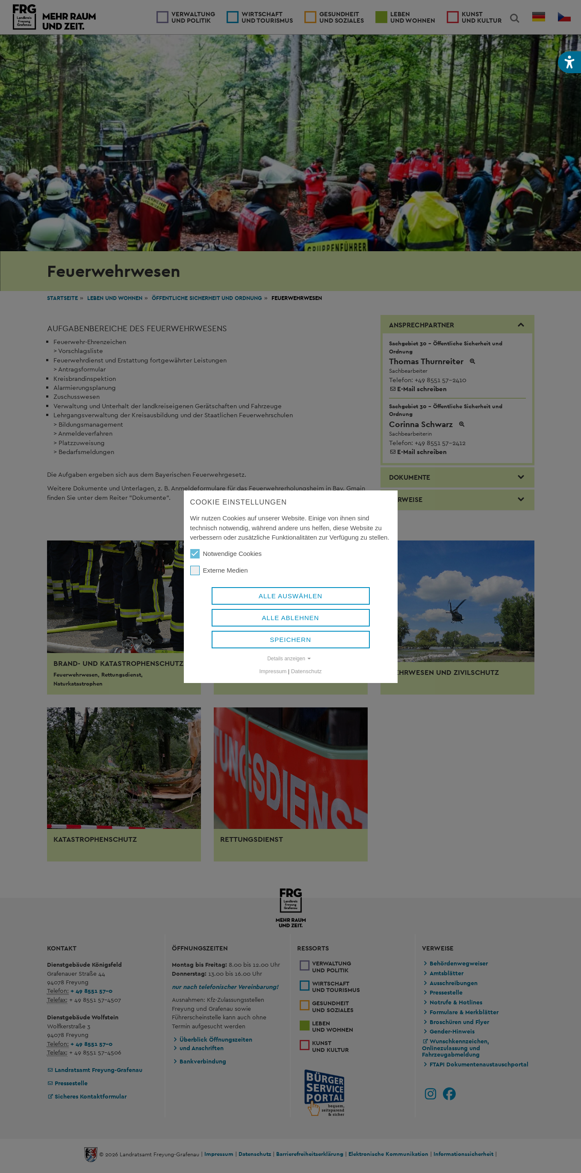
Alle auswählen (290, 596)
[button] (569, 62)
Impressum (273, 671)
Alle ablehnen (290, 617)
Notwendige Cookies (226, 553)
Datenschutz (306, 671)
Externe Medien (219, 570)
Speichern (290, 639)
